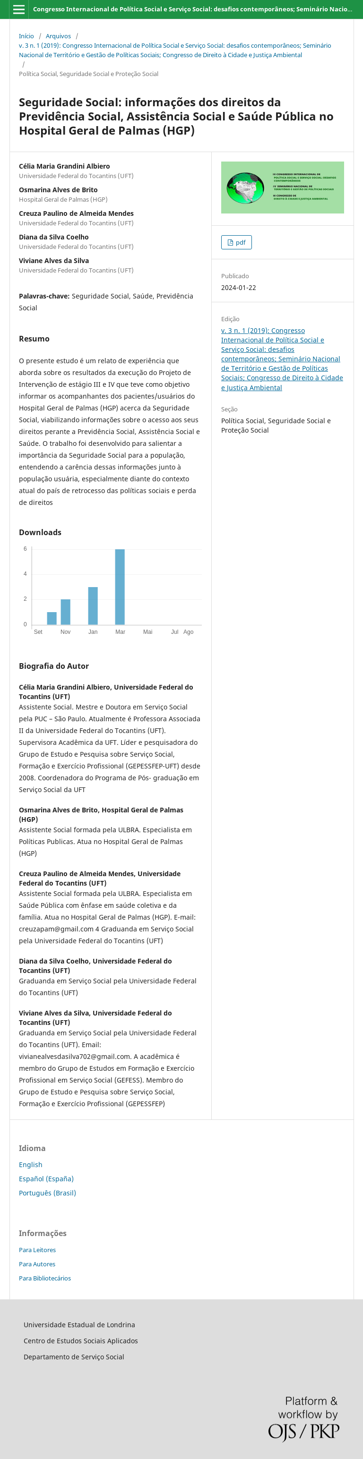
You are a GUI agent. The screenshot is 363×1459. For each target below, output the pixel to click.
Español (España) (46, 1178)
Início (26, 36)
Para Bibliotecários (45, 1278)
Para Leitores (37, 1250)
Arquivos (58, 36)
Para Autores (37, 1264)
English (31, 1164)
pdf (239, 242)
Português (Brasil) (47, 1192)
